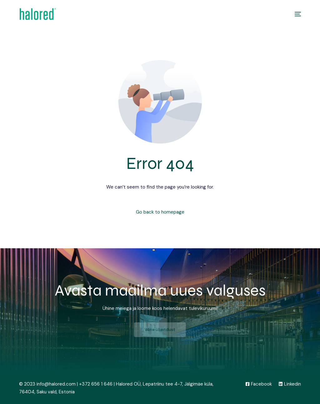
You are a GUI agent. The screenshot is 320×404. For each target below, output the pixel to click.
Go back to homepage (160, 212)
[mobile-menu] (294, 14)
